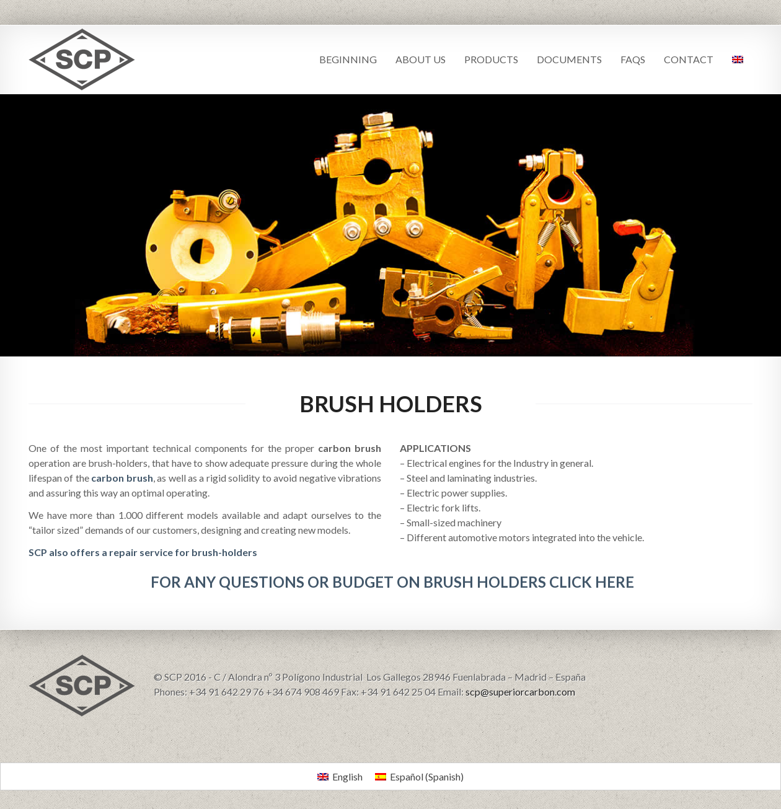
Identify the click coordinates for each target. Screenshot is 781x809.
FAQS (632, 59)
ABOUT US (420, 59)
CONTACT (688, 59)
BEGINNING (348, 59)
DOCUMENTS (569, 59)
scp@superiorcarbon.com (520, 691)
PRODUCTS (491, 59)
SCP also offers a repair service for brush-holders (143, 552)
